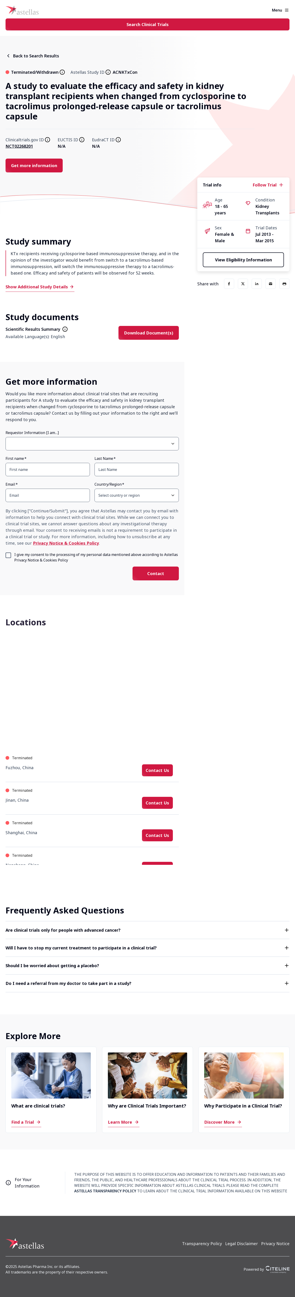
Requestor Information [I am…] (32, 432)
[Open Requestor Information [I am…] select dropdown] (173, 443)
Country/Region (108, 484)
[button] (147, 930)
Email (10, 484)
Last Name (103, 458)
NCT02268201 (19, 146)
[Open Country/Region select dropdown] (173, 495)
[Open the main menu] (286, 10)
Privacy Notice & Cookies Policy (66, 543)
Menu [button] (277, 10)
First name (15, 458)
